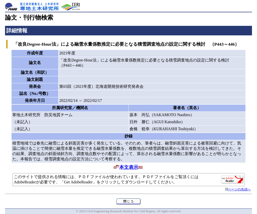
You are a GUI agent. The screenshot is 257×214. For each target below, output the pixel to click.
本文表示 (128, 167)
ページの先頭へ (239, 189)
